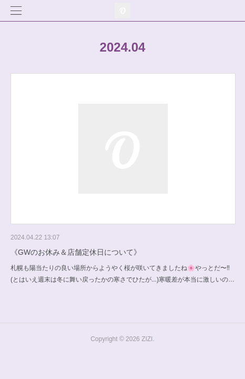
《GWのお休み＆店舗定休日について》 (76, 252)
